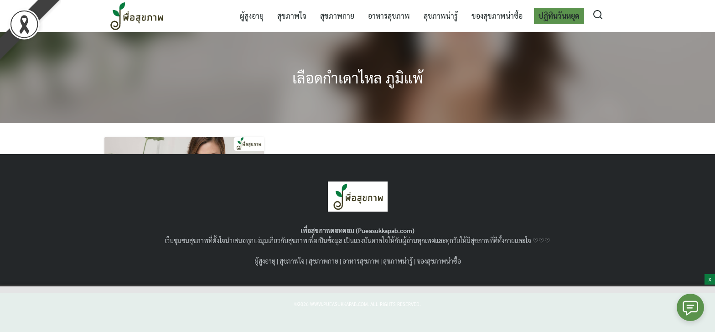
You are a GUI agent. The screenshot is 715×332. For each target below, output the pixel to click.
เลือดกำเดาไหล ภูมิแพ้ (357, 77)
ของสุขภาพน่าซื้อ (497, 16)
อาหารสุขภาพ (389, 16)
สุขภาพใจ (291, 16)
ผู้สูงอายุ (252, 16)
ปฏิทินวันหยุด (559, 16)
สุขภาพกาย (337, 16)
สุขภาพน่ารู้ (441, 16)
